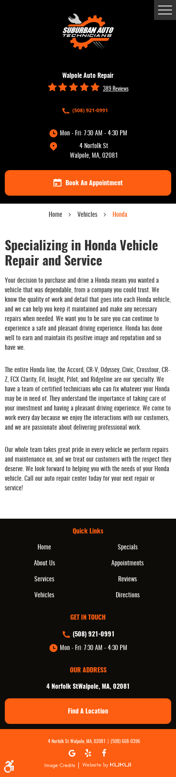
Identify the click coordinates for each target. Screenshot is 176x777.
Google (72, 753)
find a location (88, 711)
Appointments (127, 563)
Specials (128, 547)
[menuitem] (46, 547)
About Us (44, 563)
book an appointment (88, 182)
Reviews (127, 579)
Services (44, 579)
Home (55, 215)
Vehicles (87, 215)
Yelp (88, 753)
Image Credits (59, 765)
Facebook (104, 753)
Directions (128, 595)
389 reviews (116, 89)
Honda (120, 215)
